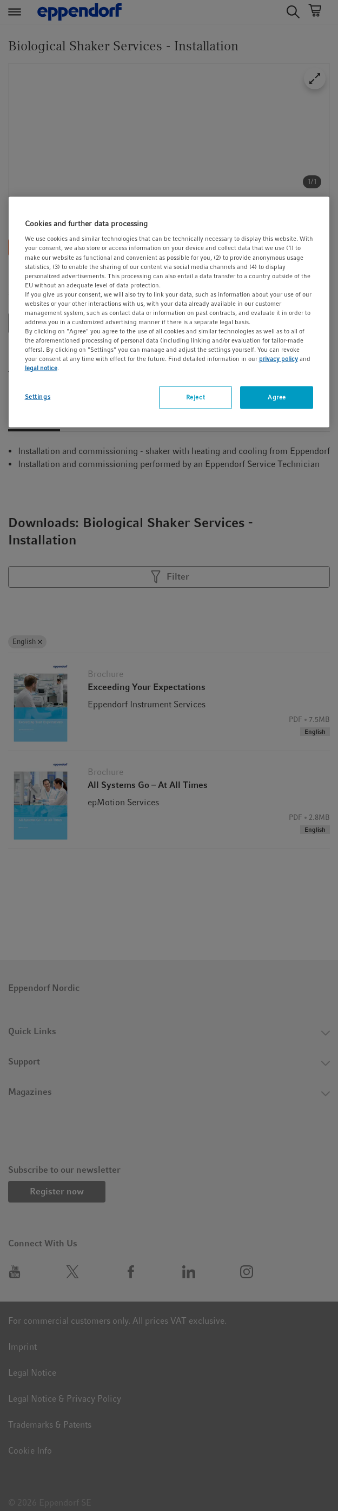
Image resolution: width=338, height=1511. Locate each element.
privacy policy (278, 359)
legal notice (41, 368)
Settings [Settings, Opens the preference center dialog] (38, 396)
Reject (195, 397)
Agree (277, 397)
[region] (169, 311)
